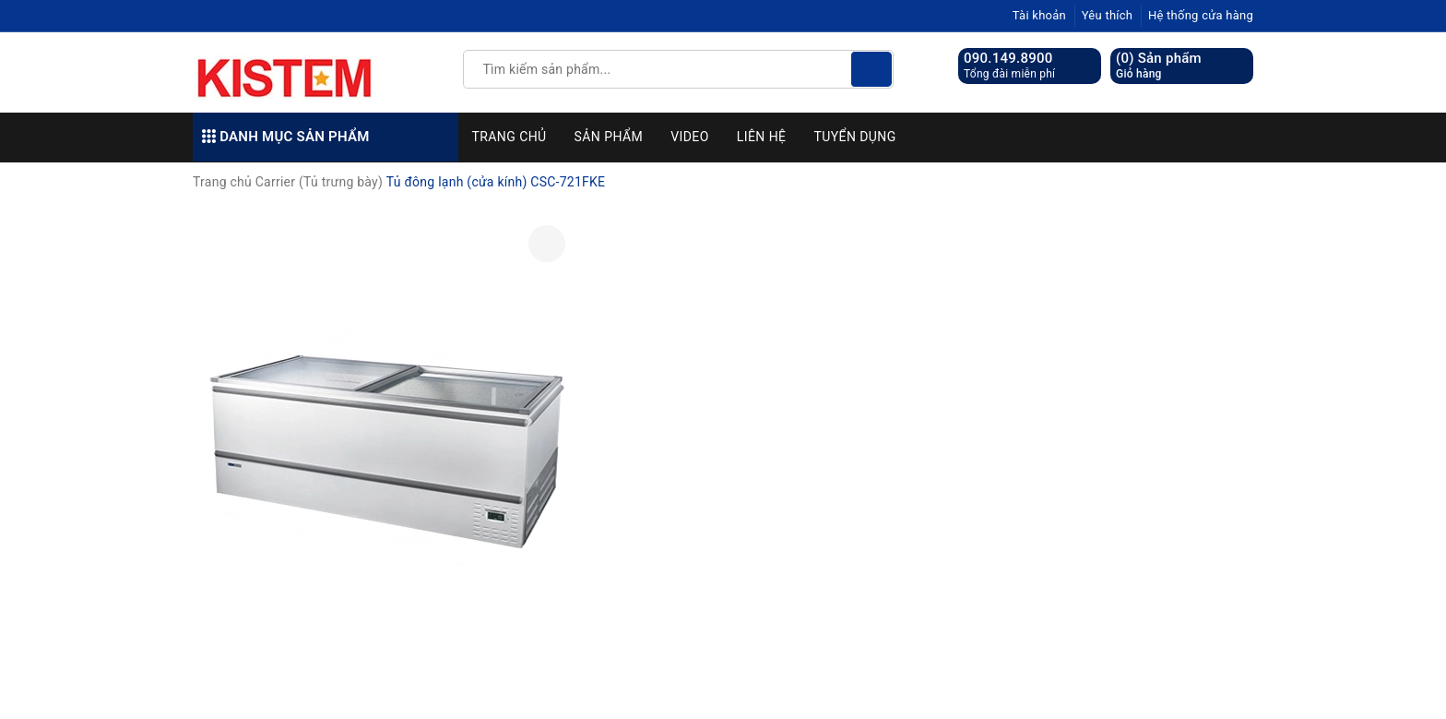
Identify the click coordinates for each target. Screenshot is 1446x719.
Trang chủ (509, 136)
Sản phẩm (609, 136)
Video (689, 136)
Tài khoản (1039, 15)
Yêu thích (1107, 15)
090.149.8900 (1008, 58)
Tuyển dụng (854, 136)
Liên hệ (762, 136)
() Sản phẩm (1159, 66)
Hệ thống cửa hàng (1200, 15)
